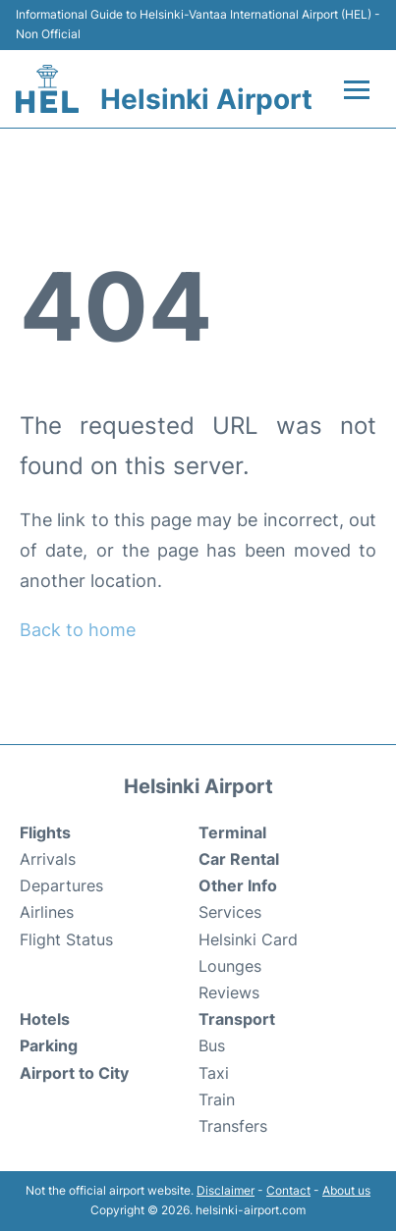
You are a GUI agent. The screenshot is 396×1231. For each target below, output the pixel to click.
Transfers (232, 1126)
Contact (288, 1190)
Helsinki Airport (206, 99)
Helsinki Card (248, 939)
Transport (236, 1019)
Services (229, 912)
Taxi (213, 1073)
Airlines (47, 912)
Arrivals (48, 859)
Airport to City (74, 1073)
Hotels (45, 1019)
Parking (49, 1045)
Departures (61, 885)
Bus (211, 1045)
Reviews (228, 992)
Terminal (232, 832)
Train (216, 1099)
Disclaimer (226, 1190)
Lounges (229, 966)
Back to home (78, 629)
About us (346, 1190)
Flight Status (66, 939)
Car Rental (238, 859)
